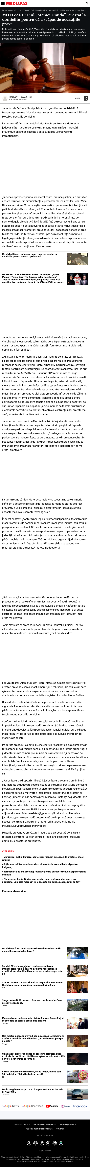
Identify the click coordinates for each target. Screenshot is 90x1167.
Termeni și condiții (68, 1125)
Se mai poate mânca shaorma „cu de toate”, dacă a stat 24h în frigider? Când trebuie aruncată (31, 1072)
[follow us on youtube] (52, 1106)
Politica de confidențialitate (39, 1129)
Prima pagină (7, 10)
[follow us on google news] (11, 1106)
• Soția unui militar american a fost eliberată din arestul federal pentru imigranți (40, 866)
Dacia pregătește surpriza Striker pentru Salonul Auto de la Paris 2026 (32, 1090)
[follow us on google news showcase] (32, 1106)
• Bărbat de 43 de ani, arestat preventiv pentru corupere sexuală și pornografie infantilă (44, 873)
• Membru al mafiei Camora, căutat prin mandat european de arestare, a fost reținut (42, 858)
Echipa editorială (22, 1125)
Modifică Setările (45, 1135)
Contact (60, 1129)
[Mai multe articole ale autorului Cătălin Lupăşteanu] (5, 98)
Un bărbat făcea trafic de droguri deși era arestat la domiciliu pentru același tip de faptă (29, 255)
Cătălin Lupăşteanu (18, 99)
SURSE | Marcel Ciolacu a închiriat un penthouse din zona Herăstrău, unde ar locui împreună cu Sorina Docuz (32, 983)
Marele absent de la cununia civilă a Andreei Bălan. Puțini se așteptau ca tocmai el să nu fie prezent (33, 1019)
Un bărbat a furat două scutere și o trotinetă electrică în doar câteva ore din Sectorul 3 (31, 949)
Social (17, 10)
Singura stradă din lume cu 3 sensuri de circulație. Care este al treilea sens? (32, 1001)
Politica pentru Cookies (45, 1125)
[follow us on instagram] (65, 1106)
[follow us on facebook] (80, 1106)
